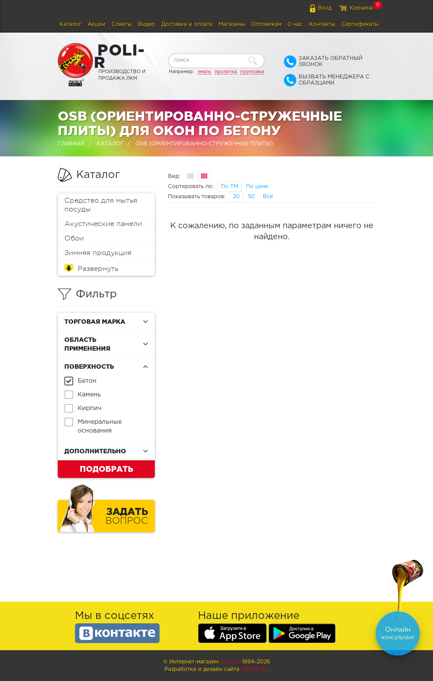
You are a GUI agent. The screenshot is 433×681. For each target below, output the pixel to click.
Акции (96, 24)
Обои (74, 238)
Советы (122, 24)
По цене (257, 186)
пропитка (226, 72)
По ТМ (229, 186)
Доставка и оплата (187, 24)
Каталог (71, 24)
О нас (295, 24)
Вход (325, 8)
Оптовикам (266, 24)
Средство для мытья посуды (100, 204)
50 (251, 196)
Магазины (232, 24)
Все (268, 196)
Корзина (361, 8)
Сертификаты (360, 24)
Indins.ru (255, 669)
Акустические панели (103, 224)
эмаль (204, 72)
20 (236, 196)
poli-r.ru (230, 661)
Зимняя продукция (97, 253)
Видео (146, 24)
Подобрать (106, 468)
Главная (71, 143)
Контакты (322, 24)
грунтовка (252, 72)
